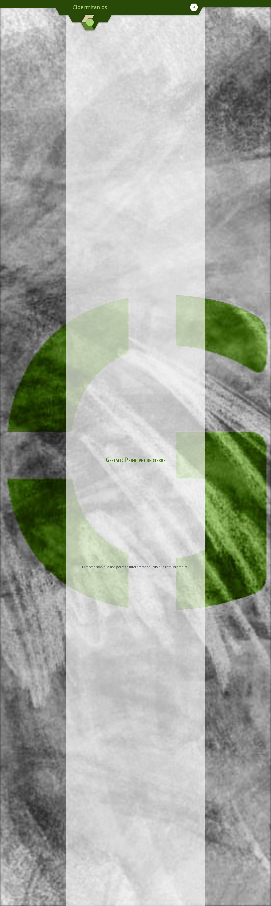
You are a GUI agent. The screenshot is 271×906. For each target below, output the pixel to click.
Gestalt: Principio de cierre (135, 459)
